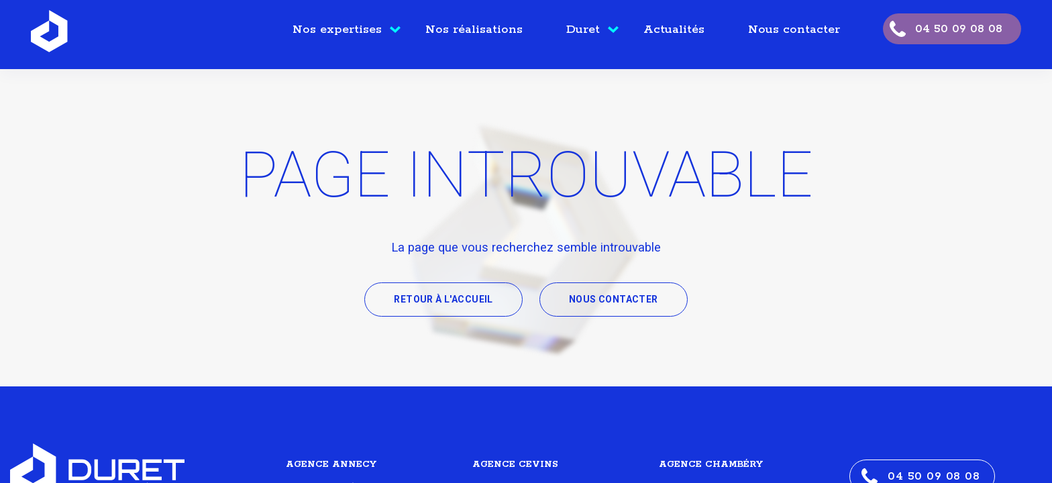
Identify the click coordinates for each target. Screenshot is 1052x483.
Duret (583, 29)
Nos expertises (337, 29)
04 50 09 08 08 (958, 28)
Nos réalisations (474, 29)
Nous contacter (794, 29)
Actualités (673, 29)
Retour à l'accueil (443, 299)
